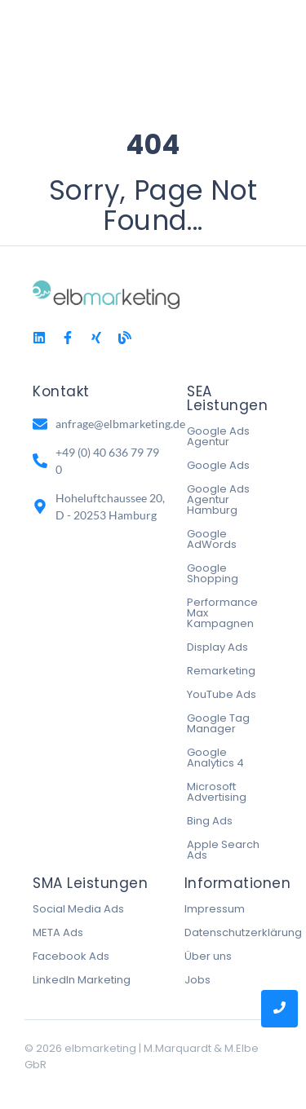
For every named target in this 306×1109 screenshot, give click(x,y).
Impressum (214, 909)
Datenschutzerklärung (243, 932)
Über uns (208, 956)
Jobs (197, 979)
